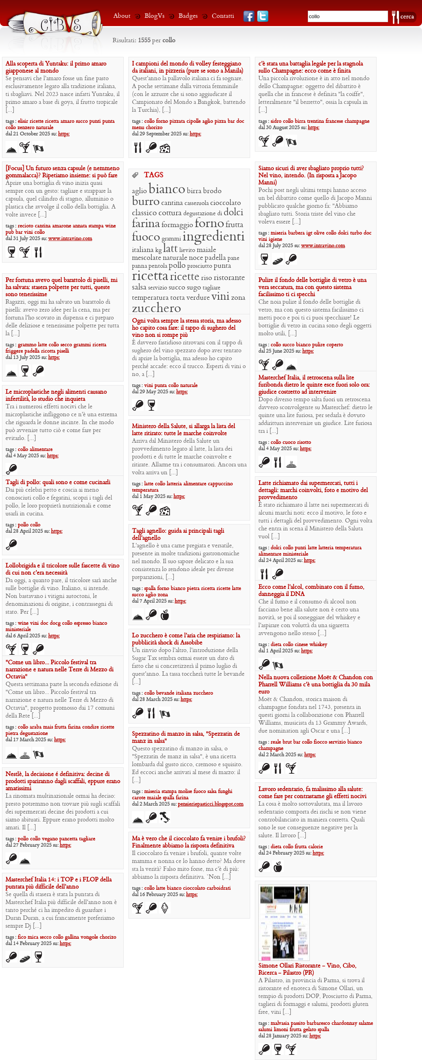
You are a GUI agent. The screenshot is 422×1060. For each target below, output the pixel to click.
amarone (61, 226)
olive (319, 233)
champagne (357, 121)
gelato (309, 1030)
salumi (265, 1030)
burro (146, 202)
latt (170, 249)
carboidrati (219, 888)
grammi (171, 238)
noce (196, 258)
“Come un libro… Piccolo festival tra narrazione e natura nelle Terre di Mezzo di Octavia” (59, 669)
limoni (281, 1030)
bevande (165, 693)
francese (334, 121)
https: (64, 134)
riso (206, 278)
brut (287, 742)
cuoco (289, 442)
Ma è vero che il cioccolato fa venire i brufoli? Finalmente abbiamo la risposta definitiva (189, 842)
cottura (170, 213)
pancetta (68, 839)
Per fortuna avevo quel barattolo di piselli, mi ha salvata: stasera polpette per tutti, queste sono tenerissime (61, 287)
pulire (318, 345)
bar (231, 121)
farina (146, 224)
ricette (36, 121)
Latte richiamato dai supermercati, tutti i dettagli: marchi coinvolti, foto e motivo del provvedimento (313, 490)
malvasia (280, 1023)
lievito (187, 250)
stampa (96, 226)
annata (80, 226)
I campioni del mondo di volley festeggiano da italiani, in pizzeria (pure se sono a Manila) (187, 67)
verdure (198, 298)
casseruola (197, 203)
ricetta (52, 121)
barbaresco (318, 1023)
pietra (193, 589)
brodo (212, 191)
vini (28, 232)
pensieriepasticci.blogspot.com (210, 804)
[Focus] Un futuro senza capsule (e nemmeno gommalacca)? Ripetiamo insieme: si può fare (62, 172)
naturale (44, 128)
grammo (27, 345)
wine (110, 226)
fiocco (320, 742)
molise (185, 792)
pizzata (177, 121)
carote (138, 798)
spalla (150, 589)
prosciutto (199, 266)
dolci (343, 233)
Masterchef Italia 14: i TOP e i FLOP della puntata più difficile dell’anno (58, 883)
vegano (50, 839)
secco (66, 345)
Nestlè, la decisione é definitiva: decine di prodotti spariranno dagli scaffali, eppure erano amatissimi (63, 781)
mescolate (146, 258)
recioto (25, 226)
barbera (296, 233)
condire (90, 727)
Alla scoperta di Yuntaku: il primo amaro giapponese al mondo (56, 67)
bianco (167, 189)
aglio (207, 121)
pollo (177, 266)
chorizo (154, 128)
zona (238, 298)
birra (300, 121)
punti (95, 121)
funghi (225, 792)
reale (276, 742)
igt (309, 233)
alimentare (41, 450)
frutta (234, 225)
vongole (89, 937)
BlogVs (154, 16)
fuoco (146, 237)
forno (162, 121)
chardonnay (344, 1023)
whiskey (318, 645)
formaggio (177, 225)
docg (55, 623)
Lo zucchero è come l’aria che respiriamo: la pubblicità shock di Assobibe (186, 639)
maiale (206, 250)
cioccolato (225, 203)
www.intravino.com (70, 239)
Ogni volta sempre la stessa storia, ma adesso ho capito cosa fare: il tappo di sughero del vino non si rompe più (186, 328)
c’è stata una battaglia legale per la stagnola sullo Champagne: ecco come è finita (310, 67)
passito (298, 1023)
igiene (275, 239)
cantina (43, 226)
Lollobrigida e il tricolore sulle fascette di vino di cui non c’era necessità (62, 569)
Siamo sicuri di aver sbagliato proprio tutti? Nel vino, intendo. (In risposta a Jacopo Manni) (311, 175)
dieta (276, 645)
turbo (356, 233)
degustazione (199, 213)
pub (10, 232)
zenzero (25, 128)
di (219, 213)
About (121, 16)
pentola (158, 266)
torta (177, 298)
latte (42, 345)
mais (48, 727)
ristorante (229, 278)
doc (240, 121)
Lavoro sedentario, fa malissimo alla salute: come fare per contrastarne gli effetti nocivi (312, 793)
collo (11, 128)
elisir (23, 121)
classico (144, 213)
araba (35, 727)
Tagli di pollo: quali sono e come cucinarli (58, 482)
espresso (82, 623)
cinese (301, 645)
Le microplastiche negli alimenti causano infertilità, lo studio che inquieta (56, 396)
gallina (72, 937)
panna (139, 266)
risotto (304, 442)
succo (82, 121)
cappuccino (220, 484)
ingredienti (214, 237)
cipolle (194, 121)
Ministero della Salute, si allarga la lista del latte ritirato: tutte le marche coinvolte (183, 430)
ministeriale (295, 554)
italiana (143, 250)
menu (138, 128)
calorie (315, 847)
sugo (194, 288)
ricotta (48, 351)
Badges (188, 16)
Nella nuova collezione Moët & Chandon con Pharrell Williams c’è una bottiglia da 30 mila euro (315, 684)
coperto (334, 345)
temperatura (150, 298)
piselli (63, 351)
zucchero (156, 308)
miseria (278, 233)
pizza (220, 121)
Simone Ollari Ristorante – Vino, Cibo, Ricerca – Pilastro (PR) (307, 969)
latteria (174, 484)
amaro (67, 121)
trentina (315, 121)
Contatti (223, 16)
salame (366, 1023)
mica (33, 937)
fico (22, 937)
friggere (14, 351)
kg (158, 250)
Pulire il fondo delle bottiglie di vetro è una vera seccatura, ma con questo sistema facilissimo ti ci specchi (312, 287)
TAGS (153, 175)
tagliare (211, 287)
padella (215, 258)
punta (108, 121)
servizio (157, 287)
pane (233, 258)
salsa (139, 287)
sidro (276, 121)
